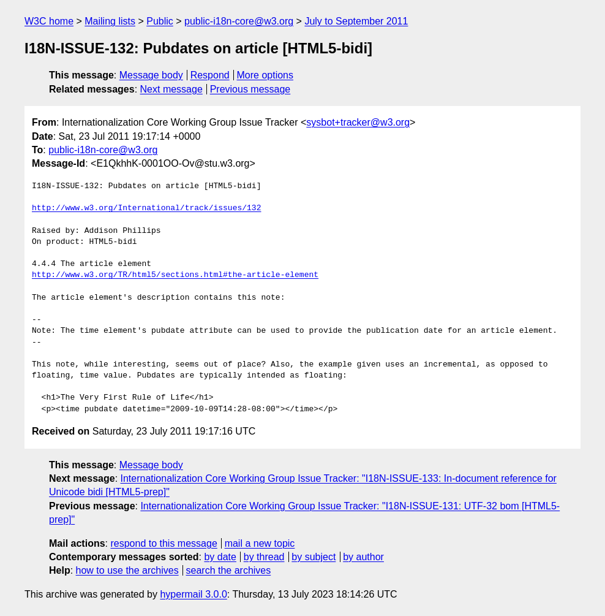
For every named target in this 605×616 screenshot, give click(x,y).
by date (220, 557)
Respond (210, 75)
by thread (264, 557)
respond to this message (163, 543)
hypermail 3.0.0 (193, 594)
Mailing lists (110, 21)
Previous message (250, 89)
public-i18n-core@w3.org (238, 21)
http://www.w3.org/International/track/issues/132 (146, 208)
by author (363, 557)
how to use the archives (127, 570)
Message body (151, 75)
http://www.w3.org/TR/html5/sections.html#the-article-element (175, 275)
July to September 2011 (356, 21)
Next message (171, 89)
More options (265, 75)
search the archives (228, 570)
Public (159, 21)
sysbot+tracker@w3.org (358, 122)
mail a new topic (260, 543)
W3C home (48, 21)
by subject (313, 557)
